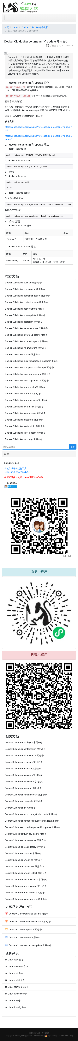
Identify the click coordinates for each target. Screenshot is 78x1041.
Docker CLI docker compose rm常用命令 (25, 289)
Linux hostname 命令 (17, 986)
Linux (15, 27)
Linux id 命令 (13, 1000)
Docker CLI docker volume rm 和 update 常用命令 (36, 41)
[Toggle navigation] (8, 18)
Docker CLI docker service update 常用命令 (26, 328)
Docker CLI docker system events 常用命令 (26, 879)
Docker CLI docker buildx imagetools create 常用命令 (31, 814)
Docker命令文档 (40, 27)
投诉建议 (45, 1033)
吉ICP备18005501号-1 (35, 1036)
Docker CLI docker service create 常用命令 (28, 921)
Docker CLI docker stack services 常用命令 (26, 400)
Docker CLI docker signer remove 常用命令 (26, 899)
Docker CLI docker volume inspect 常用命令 (26, 341)
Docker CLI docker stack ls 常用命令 (23, 393)
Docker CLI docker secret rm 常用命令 (24, 322)
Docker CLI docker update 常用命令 (22, 354)
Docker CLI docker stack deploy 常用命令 (25, 847)
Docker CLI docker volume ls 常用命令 (24, 801)
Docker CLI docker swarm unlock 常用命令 (26, 873)
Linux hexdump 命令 (16, 966)
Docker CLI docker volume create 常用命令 (26, 794)
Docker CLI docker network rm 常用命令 (24, 308)
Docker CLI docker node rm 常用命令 (23, 768)
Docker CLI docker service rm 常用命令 (24, 781)
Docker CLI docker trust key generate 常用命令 (28, 374)
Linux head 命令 (14, 959)
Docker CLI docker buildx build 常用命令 (26, 913)
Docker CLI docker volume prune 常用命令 (26, 348)
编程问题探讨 (34, 1033)
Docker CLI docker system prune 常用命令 (25, 886)
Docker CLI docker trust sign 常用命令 (23, 439)
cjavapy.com (20, 1036)
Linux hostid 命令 (15, 980)
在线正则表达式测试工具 (16, 472)
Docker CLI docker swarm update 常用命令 (26, 335)
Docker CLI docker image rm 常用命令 (23, 762)
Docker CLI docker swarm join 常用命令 (24, 866)
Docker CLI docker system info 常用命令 (25, 426)
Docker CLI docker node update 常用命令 (25, 315)
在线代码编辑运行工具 (15, 468)
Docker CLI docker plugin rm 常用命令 (23, 775)
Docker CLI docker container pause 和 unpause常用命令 (32, 827)
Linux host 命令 (14, 973)
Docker (24, 27)
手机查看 (52, 45)
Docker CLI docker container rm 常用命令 (25, 749)
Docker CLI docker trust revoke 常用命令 (25, 892)
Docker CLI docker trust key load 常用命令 (25, 834)
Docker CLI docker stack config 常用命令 (25, 387)
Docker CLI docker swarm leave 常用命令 (25, 413)
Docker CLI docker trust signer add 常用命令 (27, 380)
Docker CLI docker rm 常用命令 (20, 807)
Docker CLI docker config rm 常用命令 (23, 742)
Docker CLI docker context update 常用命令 (26, 302)
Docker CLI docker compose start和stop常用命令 (29, 367)
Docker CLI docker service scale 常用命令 (25, 840)
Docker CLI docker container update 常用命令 (27, 295)
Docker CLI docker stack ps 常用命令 (23, 853)
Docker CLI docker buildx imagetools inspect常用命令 (31, 361)
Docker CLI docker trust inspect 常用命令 (25, 432)
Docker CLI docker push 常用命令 (23, 929)
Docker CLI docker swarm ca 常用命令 (24, 860)
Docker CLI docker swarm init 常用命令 (24, 406)
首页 (6, 27)
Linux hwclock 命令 (16, 993)
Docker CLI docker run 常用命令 (22, 937)
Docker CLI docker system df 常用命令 (24, 419)
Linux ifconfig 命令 (15, 1007)
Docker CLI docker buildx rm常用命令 (23, 282)
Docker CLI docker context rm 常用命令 (24, 755)
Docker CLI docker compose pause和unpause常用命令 (32, 820)
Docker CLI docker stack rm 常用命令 (23, 788)
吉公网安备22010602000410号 (60, 1036)
